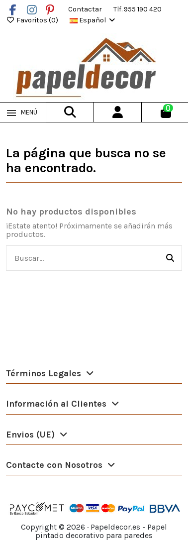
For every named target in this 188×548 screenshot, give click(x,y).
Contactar (85, 9)
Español (93, 20)
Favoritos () (33, 20)
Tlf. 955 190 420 (137, 9)
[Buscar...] (170, 258)
